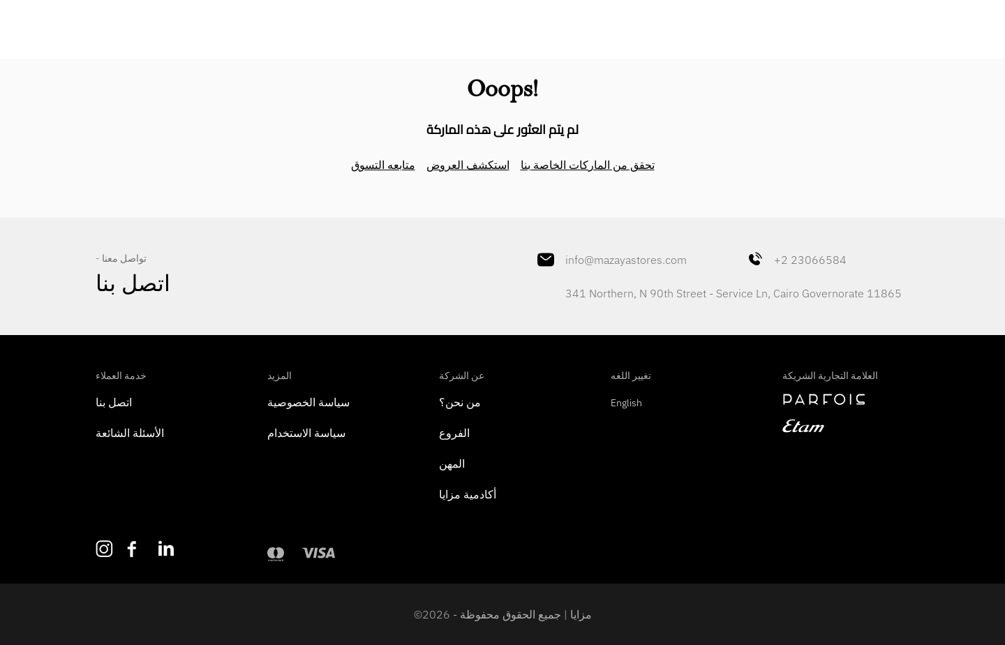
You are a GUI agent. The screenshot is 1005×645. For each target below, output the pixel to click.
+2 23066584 (796, 259)
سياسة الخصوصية (308, 402)
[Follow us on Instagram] (104, 549)
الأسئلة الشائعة (130, 433)
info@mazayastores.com (612, 259)
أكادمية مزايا (467, 494)
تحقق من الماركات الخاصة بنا (588, 165)
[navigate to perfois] (845, 399)
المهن (452, 463)
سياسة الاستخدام (306, 433)
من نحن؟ (460, 402)
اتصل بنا (114, 402)
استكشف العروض (467, 165)
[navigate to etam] (845, 426)
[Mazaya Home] (502, 25)
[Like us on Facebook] (135, 549)
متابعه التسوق (383, 165)
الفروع (454, 433)
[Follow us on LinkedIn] (167, 548)
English (626, 402)
